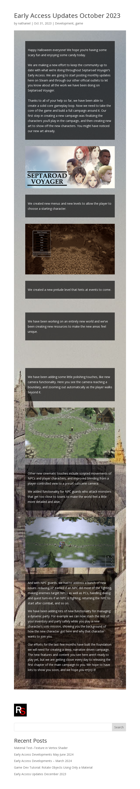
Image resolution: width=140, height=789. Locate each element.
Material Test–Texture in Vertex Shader (41, 748)
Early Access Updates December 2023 (40, 774)
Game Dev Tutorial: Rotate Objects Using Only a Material (53, 767)
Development (64, 23)
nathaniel (24, 23)
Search (119, 727)
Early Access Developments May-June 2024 (43, 754)
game (79, 23)
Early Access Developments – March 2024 (43, 761)
